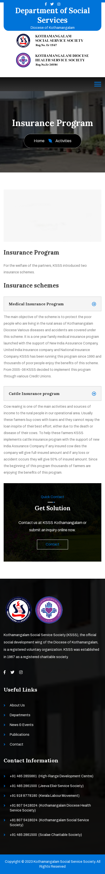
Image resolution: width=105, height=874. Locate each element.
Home (39, 141)
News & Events (22, 725)
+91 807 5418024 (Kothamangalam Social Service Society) (49, 822)
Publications (19, 734)
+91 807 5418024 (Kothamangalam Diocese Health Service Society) (50, 808)
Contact (52, 544)
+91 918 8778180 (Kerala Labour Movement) (44, 796)
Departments (20, 715)
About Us (17, 705)
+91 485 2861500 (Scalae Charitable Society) (46, 835)
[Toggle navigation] (97, 84)
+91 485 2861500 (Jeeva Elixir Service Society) (47, 786)
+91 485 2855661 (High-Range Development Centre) (51, 776)
